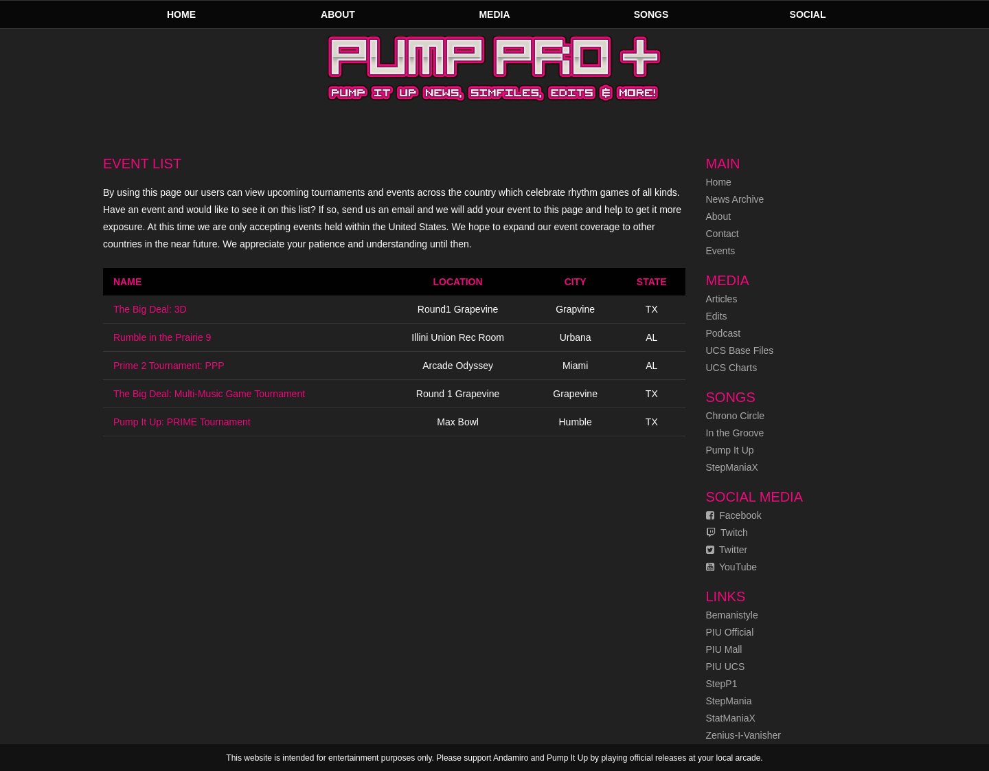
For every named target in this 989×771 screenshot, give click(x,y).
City (576, 281)
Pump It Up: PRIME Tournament (182, 421)
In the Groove (735, 432)
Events (721, 250)
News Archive (735, 199)
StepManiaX (732, 467)
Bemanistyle (732, 615)
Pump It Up (730, 450)
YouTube (732, 566)
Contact (722, 233)
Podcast (723, 333)
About (338, 14)
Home (181, 14)
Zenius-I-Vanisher (743, 735)
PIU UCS (725, 666)
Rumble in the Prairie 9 (162, 337)
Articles (722, 298)
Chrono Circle (735, 415)
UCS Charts (732, 367)
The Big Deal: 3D (150, 309)
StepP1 (722, 683)
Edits (716, 316)
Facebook (734, 515)
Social (808, 14)
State (652, 281)
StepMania (729, 700)
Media (494, 14)
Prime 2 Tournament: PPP (169, 365)
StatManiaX (730, 718)
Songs (651, 14)
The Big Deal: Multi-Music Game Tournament (209, 393)
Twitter (727, 549)
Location (458, 281)
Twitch (727, 532)
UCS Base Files (740, 350)
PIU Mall (724, 649)
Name (127, 281)
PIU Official (730, 632)
